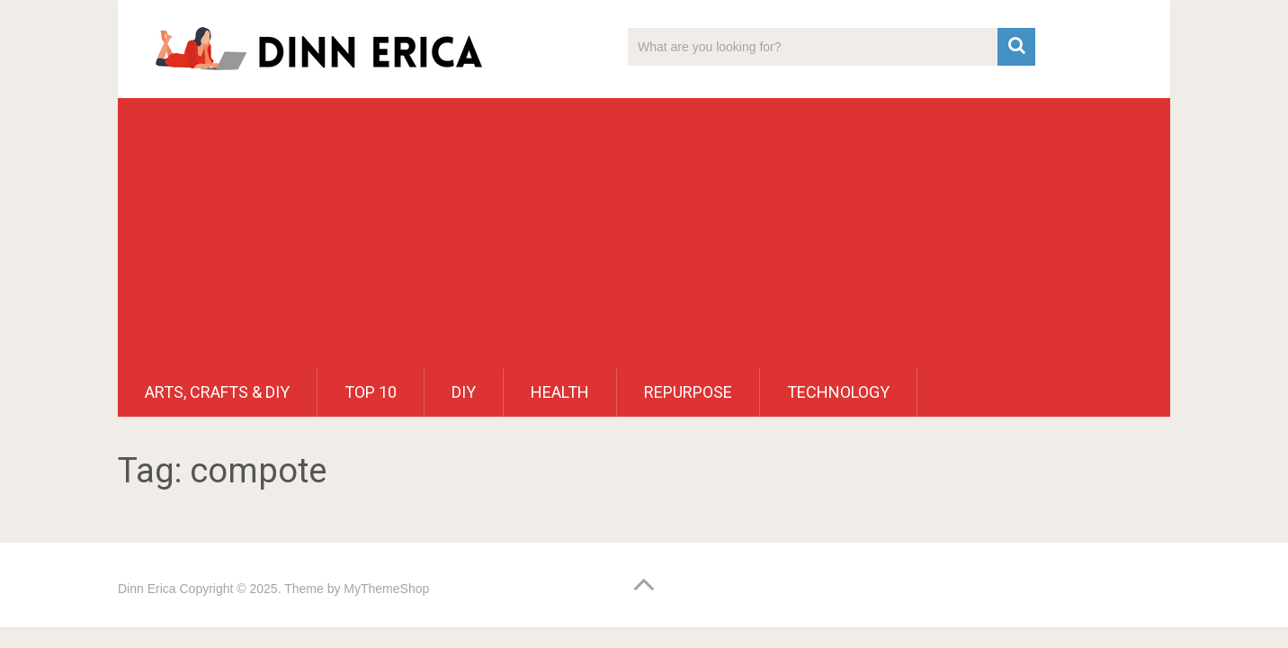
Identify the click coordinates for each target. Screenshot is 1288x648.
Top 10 (370, 391)
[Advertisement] (644, 233)
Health (560, 391)
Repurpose (688, 391)
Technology (838, 391)
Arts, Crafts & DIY (217, 391)
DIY (464, 391)
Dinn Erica (147, 588)
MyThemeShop (386, 588)
